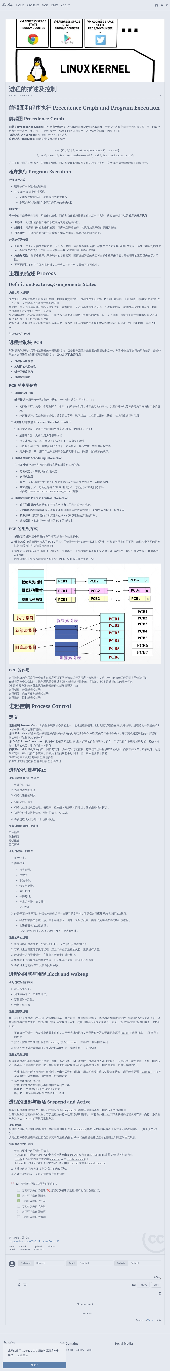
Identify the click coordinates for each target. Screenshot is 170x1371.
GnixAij (7, 5)
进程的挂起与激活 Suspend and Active (49, 1101)
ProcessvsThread (19, 333)
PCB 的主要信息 (23, 385)
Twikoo (150, 1318)
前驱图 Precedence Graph (36, 118)
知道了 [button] (34, 1365)
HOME (20, 5)
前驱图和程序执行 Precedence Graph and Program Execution (84, 107)
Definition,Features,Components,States (52, 284)
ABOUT (65, 5)
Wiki (89, 1347)
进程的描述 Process (32, 273)
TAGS (45, 5)
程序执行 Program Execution (40, 171)
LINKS (54, 5)
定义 (13, 717)
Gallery (80, 1347)
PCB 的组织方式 (23, 528)
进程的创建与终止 (27, 769)
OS (160, 95)
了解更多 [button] (22, 1355)
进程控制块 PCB (25, 342)
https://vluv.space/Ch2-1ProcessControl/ (34, 1239)
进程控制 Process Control (40, 705)
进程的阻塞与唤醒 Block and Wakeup (48, 974)
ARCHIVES (33, 5)
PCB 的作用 (19, 669)
